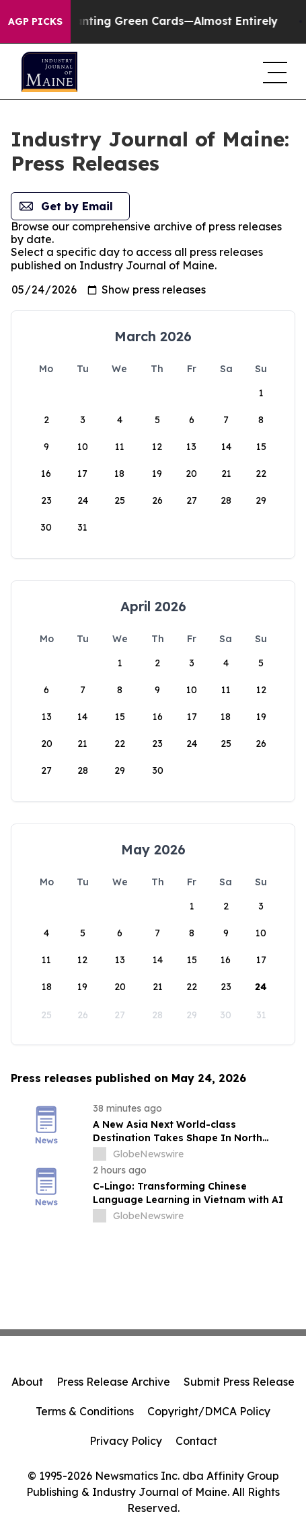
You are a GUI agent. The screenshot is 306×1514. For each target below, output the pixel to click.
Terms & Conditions (85, 1411)
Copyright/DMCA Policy (208, 1411)
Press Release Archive (113, 1381)
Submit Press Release (239, 1381)
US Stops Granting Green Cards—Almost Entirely (160, 21)
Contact (196, 1441)
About (27, 1381)
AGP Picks (35, 21)
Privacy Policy (125, 1441)
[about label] (99, 1154)
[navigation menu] (273, 72)
